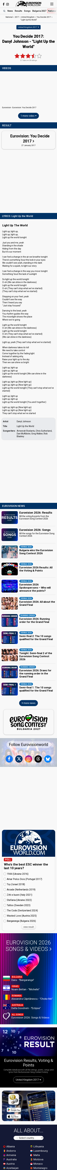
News (10, 11)
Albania (9, 1146)
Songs (27, 11)
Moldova (36, 1159)
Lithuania (37, 1146)
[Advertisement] (28, 180)
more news (28, 703)
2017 (17, 17)
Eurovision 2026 (29, 945)
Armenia (9, 1155)
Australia (10, 1159)
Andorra (9, 1150)
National (9, 17)
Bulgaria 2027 (39, 11)
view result (28, 927)
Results (18, 11)
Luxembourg (39, 1150)
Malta (35, 1155)
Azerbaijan (11, 1168)
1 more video (28, 115)
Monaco (36, 1163)
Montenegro (38, 1168)
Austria (9, 1163)
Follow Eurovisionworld (28, 744)
